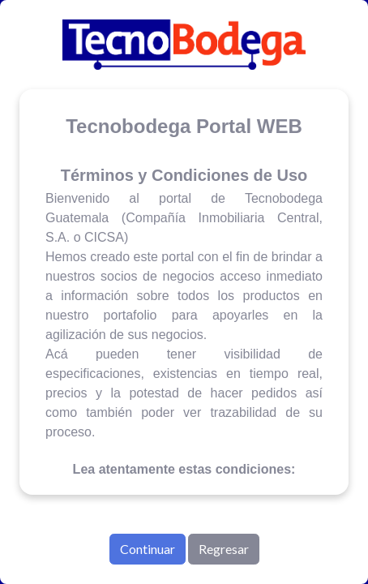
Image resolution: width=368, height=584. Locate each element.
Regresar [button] (224, 548)
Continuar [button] (147, 548)
